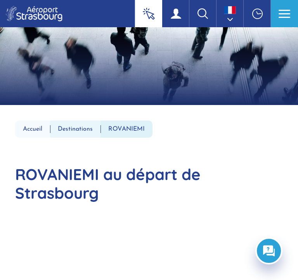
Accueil (32, 129)
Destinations (75, 129)
